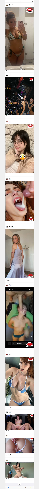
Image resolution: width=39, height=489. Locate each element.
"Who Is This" (11, 284)
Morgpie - (10, 354)
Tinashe (10, 74)
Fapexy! (19, 1)
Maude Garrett (11, 226)
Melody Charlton (11, 4)
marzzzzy (10, 178)
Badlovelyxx (10, 435)
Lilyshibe (10, 121)
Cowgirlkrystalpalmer (12, 411)
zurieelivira (10, 459)
